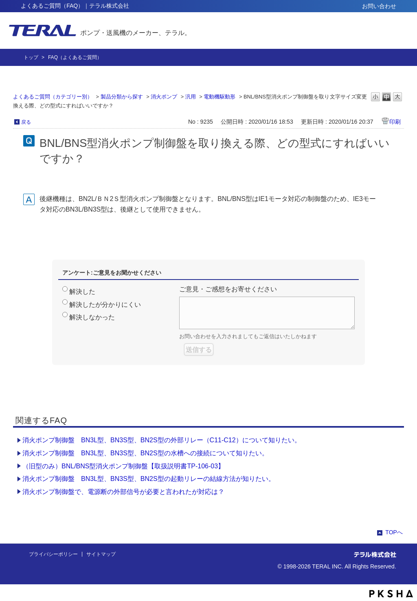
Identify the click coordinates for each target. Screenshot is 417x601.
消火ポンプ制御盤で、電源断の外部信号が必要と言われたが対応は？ (123, 491)
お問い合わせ (379, 6)
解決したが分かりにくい (105, 304)
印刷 (395, 121)
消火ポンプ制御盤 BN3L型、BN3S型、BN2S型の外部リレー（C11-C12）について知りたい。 (161, 440)
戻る (26, 122)
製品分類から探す (122, 97)
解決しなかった (92, 317)
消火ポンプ (164, 97)
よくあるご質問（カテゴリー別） (52, 97)
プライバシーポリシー (53, 554)
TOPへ (394, 532)
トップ (31, 57)
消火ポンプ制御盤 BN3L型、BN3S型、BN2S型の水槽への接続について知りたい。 (145, 453)
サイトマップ (101, 554)
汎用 (190, 97)
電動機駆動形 (219, 97)
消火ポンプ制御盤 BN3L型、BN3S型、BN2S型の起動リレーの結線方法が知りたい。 (148, 478)
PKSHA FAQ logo (391, 593)
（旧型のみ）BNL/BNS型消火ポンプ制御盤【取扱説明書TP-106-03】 (123, 466)
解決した (82, 291)
